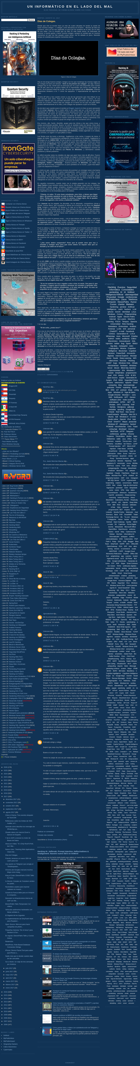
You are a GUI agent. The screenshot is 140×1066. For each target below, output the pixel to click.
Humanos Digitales (124, 580)
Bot (135, 654)
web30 (128, 688)
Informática (110, 905)
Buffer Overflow (114, 656)
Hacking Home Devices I (19, 510)
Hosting (134, 749)
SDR (130, 756)
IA (125, 292)
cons (134, 395)
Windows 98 (127, 961)
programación (131, 373)
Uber (118, 795)
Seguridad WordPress (17, 652)
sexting (124, 568)
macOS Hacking (15, 642)
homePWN (110, 859)
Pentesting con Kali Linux (18, 693)
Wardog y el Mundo (16, 703)
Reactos (128, 788)
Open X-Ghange (122, 932)
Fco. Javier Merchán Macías (53, 461)
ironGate (130, 986)
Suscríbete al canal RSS (14, 251)
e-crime (133, 417)
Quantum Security (16, 491)
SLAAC (128, 678)
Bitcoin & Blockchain (16, 644)
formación (111, 302)
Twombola (109, 957)
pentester (119, 488)
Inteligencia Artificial (114, 294)
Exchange (130, 773)
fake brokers (121, 856)
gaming (123, 434)
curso (111, 490)
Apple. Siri (109, 873)
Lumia (121, 917)
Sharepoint (110, 612)
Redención (9, 941)
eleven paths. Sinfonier (131, 971)
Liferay (122, 915)
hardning (135, 981)
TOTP (123, 480)
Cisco (123, 656)
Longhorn (134, 825)
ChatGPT (114, 331)
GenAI (117, 312)
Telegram (129, 431)
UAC (135, 441)
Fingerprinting (130, 314)
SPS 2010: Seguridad (16, 745)
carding (132, 683)
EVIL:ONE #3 (15, 571)
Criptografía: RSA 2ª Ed (17, 698)
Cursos (113, 304)
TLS (120, 681)
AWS (128, 624)
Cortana (119, 717)
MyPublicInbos (130, 925)
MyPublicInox (120, 927)
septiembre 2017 (12, 809)
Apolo (136, 810)
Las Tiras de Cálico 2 (17, 540)
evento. (128, 974)
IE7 (131, 629)
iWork (133, 707)
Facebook (130, 331)
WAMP (108, 959)
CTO (132, 715)
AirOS (118, 869)
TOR (123, 466)
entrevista (111, 595)
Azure (129, 463)
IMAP (122, 820)
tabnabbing (113, 1003)
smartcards (123, 807)
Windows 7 (131, 370)
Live (130, 751)
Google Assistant (127, 817)
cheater (117, 800)
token (119, 453)
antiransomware (114, 576)
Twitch (107, 844)
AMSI (107, 810)
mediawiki (118, 988)
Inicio (71, 835)
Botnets (120, 461)
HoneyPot (119, 695)
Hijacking (128, 461)
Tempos (125, 321)
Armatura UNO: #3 (16, 588)
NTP (135, 783)
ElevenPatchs (119, 888)
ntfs (128, 988)
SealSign (133, 600)
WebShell (135, 959)
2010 (6, 1011)
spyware (129, 615)
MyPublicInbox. (110, 927)
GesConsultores (121, 895)
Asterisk (110, 812)
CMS (134, 627)
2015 (6, 995)
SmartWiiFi (117, 949)
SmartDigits (133, 947)
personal (131, 329)
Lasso (116, 751)
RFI (126, 644)
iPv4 (129, 419)
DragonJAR (9, 386)
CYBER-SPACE (49, 539)
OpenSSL (124, 620)
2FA (123, 370)
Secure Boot (127, 790)
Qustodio (114, 834)
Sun (107, 556)
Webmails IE (110, 961)
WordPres (117, 966)
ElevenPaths (123, 302)
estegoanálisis (121, 595)
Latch (120, 309)
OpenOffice (112, 529)
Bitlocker (133, 690)
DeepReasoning (113, 659)
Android (112, 317)
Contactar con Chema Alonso (16, 204)
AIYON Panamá (10, 419)
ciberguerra (124, 424)
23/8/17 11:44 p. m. (51, 661)
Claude (117, 473)
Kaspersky (134, 778)
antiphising (112, 849)
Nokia (129, 830)
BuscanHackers (125, 715)
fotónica (109, 761)
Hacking (112, 287)
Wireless (124, 414)
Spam (128, 343)
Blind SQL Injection (128, 368)
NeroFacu (46, 387)
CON (127, 375)
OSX (111, 786)
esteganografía (113, 468)
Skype (123, 563)
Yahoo (120, 519)
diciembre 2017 (11, 799)
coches (116, 602)
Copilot (121, 693)
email (128, 651)
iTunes (108, 986)
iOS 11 (116, 983)
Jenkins (128, 910)
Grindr (126, 898)
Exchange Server (112, 517)
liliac (107, 861)
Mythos (130, 783)
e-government (127, 854)
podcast (123, 390)
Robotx (109, 942)
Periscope (111, 937)
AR (131, 866)
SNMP (115, 705)
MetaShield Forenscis (130, 781)
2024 (6, 774)
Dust (109, 505)
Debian (112, 534)
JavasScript (121, 910)
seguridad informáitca (113, 712)
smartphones (110, 766)
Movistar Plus (116, 475)
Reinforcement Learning (130, 834)
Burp (115, 812)
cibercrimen (113, 361)
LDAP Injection (112, 456)
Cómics (112, 334)
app (122, 556)
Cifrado (135, 363)
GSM (133, 510)
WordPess (110, 966)
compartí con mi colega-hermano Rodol (53, 310)
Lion (130, 641)
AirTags (113, 810)
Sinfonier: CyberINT (16, 659)
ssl (135, 456)
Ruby (114, 541)
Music (135, 641)
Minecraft (128, 922)
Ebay (123, 815)
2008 (6, 1018)
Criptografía (113, 348)
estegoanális (112, 856)
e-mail (121, 331)
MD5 (130, 917)
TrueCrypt (133, 729)
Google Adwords (131, 895)
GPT (126, 397)
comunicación (112, 803)
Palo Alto (126, 786)
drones (116, 549)
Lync (126, 917)
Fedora (111, 776)
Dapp (123, 771)
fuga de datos (130, 392)
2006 (6, 1024)
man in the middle (132, 805)
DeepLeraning (121, 886)
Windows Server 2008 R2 (117, 847)
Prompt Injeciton (128, 937)
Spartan (110, 952)
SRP (135, 942)
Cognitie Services (116, 883)
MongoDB (110, 724)
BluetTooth (115, 878)
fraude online (113, 419)
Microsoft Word (118, 700)
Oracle (111, 412)
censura (110, 685)
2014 (6, 998)
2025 (6, 770)
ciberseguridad (131, 294)
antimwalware (134, 847)
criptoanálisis (110, 568)
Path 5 (108, 541)
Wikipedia (123, 732)
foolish (135, 556)
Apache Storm (117, 871)
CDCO (111, 693)
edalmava (46, 646)
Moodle (127, 700)
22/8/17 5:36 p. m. (51, 423)
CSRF (122, 571)
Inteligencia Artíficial (111, 908)
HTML (113, 507)
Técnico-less (127, 441)
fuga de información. (116, 978)
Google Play (130, 409)
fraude (115, 358)
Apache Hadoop (124, 690)
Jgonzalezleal (48, 614)
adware (132, 470)
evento (130, 595)
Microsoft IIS (126, 754)
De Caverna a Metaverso (18, 535)
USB (124, 541)
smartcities (118, 654)
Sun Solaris (111, 566)
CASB (125, 878)
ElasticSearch (110, 888)
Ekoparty (8, 398)
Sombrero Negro (15, 547)
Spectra (133, 321)
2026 (6, 767)
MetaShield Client (124, 698)
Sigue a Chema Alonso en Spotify (18, 228)
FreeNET (109, 817)
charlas (121, 304)
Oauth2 (126, 554)
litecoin (132, 737)
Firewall (123, 468)
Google (121, 297)
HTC (113, 900)
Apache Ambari (126, 869)
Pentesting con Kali (17, 454)
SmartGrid (109, 949)
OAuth (120, 573)
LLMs (119, 329)
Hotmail (109, 522)
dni (126, 759)
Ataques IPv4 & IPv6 (16, 463)
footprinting (110, 483)
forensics (109, 514)
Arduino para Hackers (17, 605)
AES (131, 739)
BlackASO (135, 766)
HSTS (122, 659)
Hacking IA (14, 488)
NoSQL (119, 702)
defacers (120, 803)
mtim (124, 988)
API (119, 502)
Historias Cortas (14, 522)
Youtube (110, 373)
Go (113, 676)
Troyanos (110, 436)
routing (132, 763)
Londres (116, 917)
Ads (135, 615)
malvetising (111, 988)
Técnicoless (120, 436)
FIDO (116, 891)
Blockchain (123, 351)
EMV (116, 746)
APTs (136, 739)
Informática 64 (129, 534)
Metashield (119, 527)
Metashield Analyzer (113, 783)
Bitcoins (110, 383)
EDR (126, 693)
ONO (121, 930)
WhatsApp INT (14, 532)
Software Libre (115, 400)
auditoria (119, 849)
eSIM (134, 854)
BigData (111, 356)
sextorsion (121, 624)
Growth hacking (133, 720)
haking (133, 856)
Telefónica (132, 299)
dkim (135, 546)
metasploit (123, 346)
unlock (119, 1003)
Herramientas (113, 366)
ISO (133, 903)
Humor (134, 302)
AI (121, 292)
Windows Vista (124, 363)
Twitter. (135, 954)
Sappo (135, 678)
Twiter (129, 954)
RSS (118, 505)
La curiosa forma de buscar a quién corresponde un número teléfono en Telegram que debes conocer (74, 942)
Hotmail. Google (110, 903)
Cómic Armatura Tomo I (17, 618)
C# (135, 742)
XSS (115, 375)
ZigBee (124, 966)
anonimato (121, 463)
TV (117, 622)
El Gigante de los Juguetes (15, 915)
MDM (108, 698)
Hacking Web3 (14, 525)
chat (136, 512)
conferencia (114, 434)
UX (136, 705)
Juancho (46, 739)
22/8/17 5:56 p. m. (51, 438)
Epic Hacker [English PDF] (18, 679)
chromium (124, 800)
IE (122, 778)
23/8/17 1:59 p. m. (51, 625)
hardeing (121, 981)
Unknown (46, 429)
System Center (111, 795)
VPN (122, 490)
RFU (113, 939)
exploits (118, 441)
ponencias (120, 993)
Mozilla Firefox (119, 512)
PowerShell (120, 353)
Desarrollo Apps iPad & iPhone (20, 720)
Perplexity (134, 500)
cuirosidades (109, 971)
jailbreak (131, 407)
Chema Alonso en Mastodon (13, 236)
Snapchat (120, 729)
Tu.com (127, 517)
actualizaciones (113, 798)
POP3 (120, 786)
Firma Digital (131, 524)
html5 (114, 624)
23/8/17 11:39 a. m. (51, 608)
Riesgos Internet (15, 615)
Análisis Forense (15, 627)
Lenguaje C (123, 751)
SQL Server (130, 412)
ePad (121, 971)
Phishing (131, 361)
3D (135, 595)
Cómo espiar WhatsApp (61, 966)
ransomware (127, 483)
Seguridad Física (131, 380)
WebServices (133, 795)
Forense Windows (14, 752)
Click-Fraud (130, 656)
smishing (118, 1000)
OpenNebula (115, 934)
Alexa (133, 497)
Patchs (130, 724)
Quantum (123, 456)
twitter (116, 343)
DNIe (108, 561)
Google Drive (133, 746)
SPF (125, 546)
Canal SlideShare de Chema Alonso (18, 255)
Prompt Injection (115, 446)
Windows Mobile (118, 634)
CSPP (121, 551)
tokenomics (119, 383)
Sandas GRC (112, 729)
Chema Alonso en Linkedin (13, 247)
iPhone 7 (124, 859)
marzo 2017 (10, 981)
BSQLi (116, 578)
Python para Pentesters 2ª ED (20, 676)
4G (113, 639)
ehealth (129, 602)
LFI (135, 629)
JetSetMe (134, 910)
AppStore (133, 712)
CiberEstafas (13, 549)
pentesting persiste (132, 991)
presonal (132, 993)
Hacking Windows (15, 630)
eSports (108, 805)
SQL (134, 756)
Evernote (128, 815)
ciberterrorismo (132, 612)
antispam (124, 537)
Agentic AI (113, 588)
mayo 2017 (10, 975)
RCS (120, 834)
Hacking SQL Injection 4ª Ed (19, 725)
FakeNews (125, 473)
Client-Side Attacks (16, 632)
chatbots (124, 576)
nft (136, 475)
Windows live (124, 683)
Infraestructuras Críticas (17, 649)
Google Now (119, 898)
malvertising (109, 739)
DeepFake (109, 720)
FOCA (117, 321)
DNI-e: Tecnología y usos (17, 742)
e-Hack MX (9, 407)
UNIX (132, 705)
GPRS (122, 402)
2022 (6, 780)
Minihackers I (15, 496)
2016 (6, 992)
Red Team (12, 620)
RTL (123, 788)
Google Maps (120, 676)
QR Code (126, 702)
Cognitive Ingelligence (113, 673)
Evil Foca (110, 466)
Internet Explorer (122, 356)
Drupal (108, 676)
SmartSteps (120, 839)
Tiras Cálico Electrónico (18, 598)
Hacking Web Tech (15, 657)
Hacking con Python (16, 674)
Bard (116, 514)
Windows (111, 314)
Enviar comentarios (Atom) (57, 840)
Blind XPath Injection (124, 627)
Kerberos (123, 722)
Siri (131, 507)
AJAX (123, 866)
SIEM (119, 942)
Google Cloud (130, 551)
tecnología (109, 571)
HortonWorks (115, 820)
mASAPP (111, 710)
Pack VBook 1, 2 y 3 (9, 459)
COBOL (120, 812)
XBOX (135, 522)
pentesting (114, 292)
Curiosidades (52, 374)
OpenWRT (123, 934)
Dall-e (114, 815)
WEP (116, 844)
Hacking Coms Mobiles (17, 730)
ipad (109, 375)
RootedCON (123, 756)
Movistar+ (120, 470)
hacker (126, 519)
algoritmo (110, 637)
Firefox (118, 387)
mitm (131, 346)
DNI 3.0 (135, 883)
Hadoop (129, 659)
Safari (112, 622)
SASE (114, 942)
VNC (112, 844)
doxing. (117, 971)
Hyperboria (116, 778)
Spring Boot (13, 603)
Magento (115, 698)
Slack (129, 793)
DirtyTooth (114, 544)
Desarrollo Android (15, 701)
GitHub (133, 519)
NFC (128, 544)
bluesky (118, 969)
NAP (120, 830)
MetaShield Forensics (114, 754)
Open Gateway (119, 522)
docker (129, 436)
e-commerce (125, 549)
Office (129, 439)
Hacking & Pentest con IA (19, 498)
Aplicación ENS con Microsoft (19, 728)
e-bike (126, 803)
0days (130, 668)
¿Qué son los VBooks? (10, 451)
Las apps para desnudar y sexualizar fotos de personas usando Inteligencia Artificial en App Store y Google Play (75, 918)
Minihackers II (15, 493)
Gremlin (129, 676)
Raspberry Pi (13, 574)
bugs (115, 363)
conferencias (131, 297)
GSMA (119, 607)
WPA (107, 759)
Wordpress (121, 407)
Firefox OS (134, 891)
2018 (6, 793)
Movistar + (126, 395)
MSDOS (108, 620)
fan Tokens (128, 444)
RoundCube (125, 837)
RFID (112, 610)
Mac (114, 485)
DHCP (118, 771)
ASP (109, 690)
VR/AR (114, 502)
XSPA (135, 664)
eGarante (112, 737)
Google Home (112, 580)
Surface (136, 839)
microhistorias (120, 427)
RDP (117, 563)
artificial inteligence (125, 798)
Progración (119, 937)
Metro (122, 922)
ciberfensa (131, 849)
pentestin (118, 710)
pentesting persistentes (124, 861)
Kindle (117, 913)
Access (110, 742)
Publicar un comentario (46, 832)
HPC (109, 900)
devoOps (119, 854)
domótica (125, 637)
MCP (112, 781)
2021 (6, 783)
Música (123, 348)
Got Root (12, 654)
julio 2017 (9, 968)
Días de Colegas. (11, 855)
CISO (116, 571)
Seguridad (121, 583)
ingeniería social (113, 558)
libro (107, 390)
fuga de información (130, 485)
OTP (112, 563)
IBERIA (124, 903)
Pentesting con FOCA (17, 686)
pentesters (119, 495)
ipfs (136, 859)
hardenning (128, 981)
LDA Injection (124, 913)
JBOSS (127, 778)
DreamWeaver (131, 886)
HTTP (122, 431)
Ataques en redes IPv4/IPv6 (19, 723)
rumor (126, 998)
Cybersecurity (131, 532)
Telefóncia (118, 954)
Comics (120, 314)
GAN (127, 571)
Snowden (129, 949)
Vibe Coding (111, 664)
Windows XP (113, 424)
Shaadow (135, 790)
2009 (6, 1015)
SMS (110, 397)
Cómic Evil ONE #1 (16, 610)
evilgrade (115, 805)
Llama (118, 466)
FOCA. (121, 891)
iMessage (133, 666)
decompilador (111, 854)
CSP (109, 881)
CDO (126, 488)
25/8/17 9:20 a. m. (51, 733)
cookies (121, 651)
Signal (116, 793)
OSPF (126, 930)
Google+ (124, 720)
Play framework (126, 832)
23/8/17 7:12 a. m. (51, 533)
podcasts (110, 387)
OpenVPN (124, 724)
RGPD (118, 939)
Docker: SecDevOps (16, 623)
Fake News (122, 449)
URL (119, 957)
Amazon (131, 429)
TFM (119, 842)
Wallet (116, 683)
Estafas (134, 336)
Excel (125, 453)
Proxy (112, 458)
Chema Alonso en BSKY (12, 240)
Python (111, 338)
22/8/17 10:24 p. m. (51, 515)
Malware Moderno (15, 552)
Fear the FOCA (9, 432)
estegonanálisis (133, 759)
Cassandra (120, 881)
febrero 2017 (10, 984)
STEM (117, 944)
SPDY (130, 942)
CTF (116, 693)
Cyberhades (8, 1050)
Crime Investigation (16, 640)
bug (122, 343)
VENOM (135, 957)
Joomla (110, 527)
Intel (136, 607)
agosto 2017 (10, 812)
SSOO (113, 839)
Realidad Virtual (121, 610)
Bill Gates (122, 671)
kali (116, 417)
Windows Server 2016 (17, 466)
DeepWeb (115, 598)
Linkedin (109, 512)
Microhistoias (133, 827)
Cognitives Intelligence (130, 673)
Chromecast (133, 812)
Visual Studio (120, 612)
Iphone (111, 312)
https (135, 436)
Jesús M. (46, 572)
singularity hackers (112, 478)
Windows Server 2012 (17, 715)
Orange (134, 754)
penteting (115, 807)
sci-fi (122, 558)
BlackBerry (130, 671)
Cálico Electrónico (10, 437)
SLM (136, 610)
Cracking (125, 405)
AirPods (114, 690)
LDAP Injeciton (134, 913)
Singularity (123, 793)
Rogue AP (134, 702)
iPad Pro (134, 983)
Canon (126, 812)
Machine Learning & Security (19, 608)
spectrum (130, 1000)
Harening (126, 900)
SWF (126, 944)
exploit (121, 378)
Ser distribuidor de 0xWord (10, 427)
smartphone (111, 461)
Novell (136, 676)
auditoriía (112, 969)
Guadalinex (133, 898)
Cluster (11, 667)
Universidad (115, 324)
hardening (114, 307)
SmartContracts (113, 414)
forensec (135, 976)
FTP (135, 605)
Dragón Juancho (75, 108)
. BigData (135, 864)
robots (130, 456)
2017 (6, 796)
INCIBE (127, 820)
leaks (135, 602)
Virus (128, 583)
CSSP (113, 881)
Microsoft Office (130, 527)
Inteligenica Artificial (124, 908)
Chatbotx (133, 881)
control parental (131, 585)
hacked (133, 424)
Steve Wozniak (126, 632)
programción (124, 996)
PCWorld (109, 427)
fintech (122, 976)
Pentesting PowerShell (17, 669)
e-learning (133, 803)
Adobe (134, 624)
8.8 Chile (8, 390)
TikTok (119, 566)
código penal (133, 851)
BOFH (115, 671)
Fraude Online (13, 735)
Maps (130, 722)
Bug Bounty (13, 566)
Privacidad (111, 297)
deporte (120, 666)
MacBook (116, 620)
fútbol (126, 666)
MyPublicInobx (113, 830)
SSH (119, 541)
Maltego (135, 751)
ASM (117, 639)
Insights (117, 905)
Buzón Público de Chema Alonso (17, 210)
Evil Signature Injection (131, 888)
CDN (113, 768)
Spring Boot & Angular (17, 613)
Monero (135, 722)
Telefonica (126, 681)
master (108, 639)
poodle (126, 993)
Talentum (110, 441)
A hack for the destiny (16, 635)
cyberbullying (130, 622)
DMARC (126, 717)
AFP (136, 807)
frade (107, 978)
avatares (117, 637)
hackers (127, 309)
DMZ (118, 629)
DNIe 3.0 (133, 717)
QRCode (117, 788)
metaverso (111, 439)
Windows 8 (124, 417)
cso (126, 685)
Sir (107, 947)
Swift (108, 842)
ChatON (127, 881)
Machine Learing (122, 920)
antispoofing (112, 666)
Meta (122, 590)
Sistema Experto (114, 947)
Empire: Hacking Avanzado (18, 596)
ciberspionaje (113, 651)
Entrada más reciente (45, 835)
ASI (109, 869)
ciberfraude (110, 851)
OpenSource (123, 529)
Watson (119, 959)
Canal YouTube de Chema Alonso (18, 258)
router (127, 763)
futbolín (135, 978)
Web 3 (129, 959)
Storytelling (13, 530)
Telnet (124, 954)
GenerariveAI (123, 893)
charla (119, 485)
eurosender (121, 974)
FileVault (127, 891)
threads (121, 864)
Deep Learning (125, 358)
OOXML (130, 449)
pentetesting (112, 993)
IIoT (129, 903)
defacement (132, 685)
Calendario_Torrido (122, 500)
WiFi (134, 358)
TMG (108, 954)
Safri (136, 944)
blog (120, 385)
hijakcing (109, 983)
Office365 (134, 544)
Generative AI (131, 378)
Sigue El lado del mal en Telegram (15, 213)
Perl (135, 724)
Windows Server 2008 (129, 646)
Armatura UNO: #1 (16, 593)
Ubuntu (111, 417)
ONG (134, 580)
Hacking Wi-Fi (14, 569)
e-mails (110, 524)
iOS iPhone (127, 983)
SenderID (133, 644)
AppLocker (126, 871)
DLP (136, 639)
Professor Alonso (10, 434)
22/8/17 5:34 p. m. (51, 392)
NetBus (109, 930)
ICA (134, 659)
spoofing (121, 409)
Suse (134, 793)
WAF (109, 634)
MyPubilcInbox (111, 702)
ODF (122, 478)
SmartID (118, 646)
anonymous (130, 649)
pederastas (113, 861)
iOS (124, 329)
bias (130, 546)
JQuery (114, 910)
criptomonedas (114, 370)
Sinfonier (125, 507)
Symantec (114, 842)
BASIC (109, 671)
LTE (108, 781)
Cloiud (108, 883)
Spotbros (116, 952)
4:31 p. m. (70, 371)
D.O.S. (122, 578)
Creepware (111, 771)
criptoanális (131, 969)
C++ (121, 878)
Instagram (134, 478)
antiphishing (115, 556)
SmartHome (113, 451)
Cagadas (109, 744)
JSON (111, 751)
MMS (108, 920)
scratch (123, 668)
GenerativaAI (111, 895)
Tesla (127, 705)
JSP (118, 722)
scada (134, 549)
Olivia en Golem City (18, 503)
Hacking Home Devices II (19, 500)
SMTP (114, 661)
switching (125, 739)
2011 (6, 1008)
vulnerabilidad (120, 766)
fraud (127, 856)
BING (121, 380)
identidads (123, 986)
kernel (118, 568)
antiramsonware (132, 966)
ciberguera (132, 800)
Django (117, 773)
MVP (107, 610)
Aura (118, 336)
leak (134, 419)
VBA (130, 957)
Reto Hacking (127, 324)
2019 (6, 790)
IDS (127, 629)
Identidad (126, 312)
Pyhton (116, 756)
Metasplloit (116, 922)
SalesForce (117, 790)
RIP (122, 939)
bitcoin (116, 368)
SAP (107, 790)
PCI (115, 786)
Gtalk (122, 776)
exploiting (126, 387)
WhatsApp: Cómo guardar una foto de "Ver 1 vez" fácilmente (74, 929)
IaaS (115, 822)
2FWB (135, 668)
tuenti (117, 532)
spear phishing (133, 568)
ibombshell (133, 637)
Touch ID (131, 842)
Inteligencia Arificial (123, 822)
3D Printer (129, 558)
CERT (130, 878)
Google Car (123, 746)
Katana (112, 913)
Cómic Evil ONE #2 (17, 601)
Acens (116, 742)
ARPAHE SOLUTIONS (13, 423)
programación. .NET (113, 996)
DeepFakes (119, 373)
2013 (6, 1002)
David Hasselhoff (124, 588)
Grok (118, 749)
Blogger (131, 541)
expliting (116, 976)
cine (127, 478)
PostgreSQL (118, 727)
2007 (6, 1021)
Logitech (109, 917)
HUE (108, 820)
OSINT (11, 576)
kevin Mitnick (120, 615)
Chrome (131, 434)
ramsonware (132, 996)
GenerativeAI (124, 341)
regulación (118, 739)
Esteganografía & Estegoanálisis (20, 684)
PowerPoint (109, 788)
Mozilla (133, 700)
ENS (121, 539)
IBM (113, 505)
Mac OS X (133, 414)
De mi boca (112, 886)
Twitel (136, 514)
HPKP (135, 817)
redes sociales (128, 400)
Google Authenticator (119, 561)
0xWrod (114, 866)
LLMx (108, 915)
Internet (113, 319)
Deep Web (133, 502)
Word (127, 847)
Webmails (129, 512)
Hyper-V (109, 778)
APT (124, 446)
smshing (130, 807)
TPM (112, 954)
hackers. (114, 981)
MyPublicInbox (9, 1038)
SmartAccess (124, 947)
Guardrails (129, 776)
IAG (113, 722)
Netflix (114, 573)
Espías (123, 773)
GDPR (122, 544)
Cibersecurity (112, 717)
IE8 (107, 751)
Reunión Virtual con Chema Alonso (18, 207)
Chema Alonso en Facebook (16, 243)
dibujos (134, 466)
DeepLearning (130, 495)
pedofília (133, 988)
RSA (120, 546)
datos (133, 490)
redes (118, 338)
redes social (120, 998)
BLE (135, 558)
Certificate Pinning (127, 639)
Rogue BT (117, 837)
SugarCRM (133, 952)
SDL (131, 837)
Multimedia (118, 600)
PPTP (109, 661)
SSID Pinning (110, 944)
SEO (108, 502)
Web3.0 (116, 732)
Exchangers (109, 891)
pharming (135, 861)
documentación (112, 493)
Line (121, 825)
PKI (130, 620)
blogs (130, 390)
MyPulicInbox (129, 927)
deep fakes (111, 615)
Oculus (108, 932)
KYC (107, 913)
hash (115, 761)
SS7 (111, 790)
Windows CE (123, 844)
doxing (110, 549)
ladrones (125, 737)
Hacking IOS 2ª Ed (15, 691)
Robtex (135, 788)
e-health (123, 602)
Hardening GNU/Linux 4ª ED (19, 696)
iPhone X (131, 859)
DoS (123, 629)
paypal (114, 688)
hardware (124, 366)
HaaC (121, 641)
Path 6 (110, 756)
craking (124, 969)
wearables (128, 864)
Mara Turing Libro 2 (16, 559)
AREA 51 (8, 411)
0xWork (108, 866)
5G (137, 688)
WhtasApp (119, 961)
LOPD (108, 485)
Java (124, 439)
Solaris (135, 949)
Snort (123, 949)
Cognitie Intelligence (131, 744)
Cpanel (135, 768)
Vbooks (122, 622)
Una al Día (12, 740)
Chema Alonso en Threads (13, 225)
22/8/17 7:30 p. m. (51, 468)
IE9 (118, 590)
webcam (125, 505)
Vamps (110, 732)
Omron (114, 932)
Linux (134, 312)
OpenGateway (112, 546)
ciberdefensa (118, 685)
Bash (116, 715)
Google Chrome (114, 395)
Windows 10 (118, 392)
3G (116, 524)
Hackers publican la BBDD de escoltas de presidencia (72, 1015)
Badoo (119, 876)
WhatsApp (110, 336)
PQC (122, 644)
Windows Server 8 (131, 964)
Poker (132, 786)
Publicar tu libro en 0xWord (11, 380)
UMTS (110, 683)
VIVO (110, 707)
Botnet (135, 483)
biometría (109, 444)
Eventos (121, 287)
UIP (115, 957)
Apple (119, 317)
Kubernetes (13, 544)
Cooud (124, 883)
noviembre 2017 (12, 802)
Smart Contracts (132, 563)
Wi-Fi (129, 664)
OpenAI (123, 419)
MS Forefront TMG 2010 (17, 747)
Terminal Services (122, 458)
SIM (108, 583)
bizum (125, 849)
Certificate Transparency (123, 768)
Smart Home (128, 573)
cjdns (126, 851)
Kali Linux (132, 453)
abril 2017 (9, 978)
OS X (127, 590)
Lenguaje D (115, 915)
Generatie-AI (117, 817)
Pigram (110, 727)
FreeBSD (115, 893)
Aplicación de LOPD (15, 750)
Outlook (125, 600)
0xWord (6, 1035)
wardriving (121, 688)
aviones (110, 800)
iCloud (128, 707)
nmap (133, 651)
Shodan (112, 405)
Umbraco (124, 957)
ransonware (112, 998)
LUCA (132, 334)
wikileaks (133, 505)
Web (124, 959)
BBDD (112, 715)
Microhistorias (14, 708)
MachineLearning (111, 827)
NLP (124, 830)
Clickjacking (111, 629)
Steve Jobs (122, 593)
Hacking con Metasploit (17, 625)
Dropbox (109, 641)
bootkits (116, 707)
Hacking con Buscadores (17, 737)
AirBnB (128, 766)
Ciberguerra (14, 505)
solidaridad (115, 864)
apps (132, 458)
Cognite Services (118, 744)
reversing (112, 497)
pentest (123, 307)
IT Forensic (9, 403)
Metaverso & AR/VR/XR (17, 517)
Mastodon (109, 632)
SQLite (113, 583)
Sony (126, 729)
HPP (122, 749)
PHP (133, 405)
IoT (117, 390)
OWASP (110, 644)
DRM (109, 815)
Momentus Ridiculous (114, 554)
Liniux (134, 915)
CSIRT (136, 878)
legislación (110, 488)
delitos (108, 688)
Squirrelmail (128, 839)
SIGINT (125, 942)
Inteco (122, 905)
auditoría (125, 338)
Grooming (111, 695)
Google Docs (111, 898)
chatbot (131, 475)
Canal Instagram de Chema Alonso (18, 262)
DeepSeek (133, 488)
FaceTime (117, 720)
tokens (121, 375)
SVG (122, 944)
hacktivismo (132, 493)
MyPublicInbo (120, 925)
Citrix (129, 427)
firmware (128, 976)
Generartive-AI (133, 893)
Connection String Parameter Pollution (119, 605)
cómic (117, 490)
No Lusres (115, 930)
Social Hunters (14, 542)
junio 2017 (10, 971)
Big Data (12, 520)
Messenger (134, 571)
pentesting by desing (129, 710)
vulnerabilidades (112, 539)
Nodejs (117, 724)
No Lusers (122, 319)
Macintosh (119, 781)
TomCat (125, 842)
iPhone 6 (122, 805)
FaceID (132, 693)
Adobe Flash (128, 654)
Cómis (130, 883)
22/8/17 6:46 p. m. (51, 455)
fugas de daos (128, 978)
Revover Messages (130, 939)
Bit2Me (135, 463)
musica (108, 807)
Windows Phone (130, 634)
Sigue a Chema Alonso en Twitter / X (19, 232)
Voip (127, 490)
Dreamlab (8, 394)
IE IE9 (133, 375)
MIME (135, 917)
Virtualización (121, 664)
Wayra (124, 422)
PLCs (117, 644)
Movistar (123, 361)
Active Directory (123, 497)
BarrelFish (126, 876)
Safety (131, 944)
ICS (125, 641)
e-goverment (131, 480)
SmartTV (117, 422)
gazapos (108, 981)
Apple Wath (133, 871)
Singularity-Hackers (11, 1044)
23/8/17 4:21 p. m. (51, 640)
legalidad (110, 473)
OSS (130, 930)
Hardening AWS (14, 527)
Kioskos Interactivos (130, 695)
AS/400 (136, 866)
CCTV (108, 768)
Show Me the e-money (17, 579)
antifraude (124, 734)
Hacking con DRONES (17, 637)
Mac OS (114, 920)
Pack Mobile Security (9, 441)
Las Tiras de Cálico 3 (17, 513)
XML (129, 732)
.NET (129, 402)
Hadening (119, 900)
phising (108, 864)
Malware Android (15, 662)
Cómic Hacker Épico (16, 671)
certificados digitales (129, 566)
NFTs (125, 475)
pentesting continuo (112, 668)
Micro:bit (123, 783)
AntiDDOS (111, 627)
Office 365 (134, 554)
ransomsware (119, 763)
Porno (108, 678)
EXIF (118, 815)
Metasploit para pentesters (21, 713)
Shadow (110, 793)
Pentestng (118, 832)
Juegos (109, 380)
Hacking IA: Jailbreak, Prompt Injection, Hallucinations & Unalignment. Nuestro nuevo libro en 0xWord (63, 852)
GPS (119, 405)
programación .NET (116, 510)
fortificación (118, 397)
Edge (122, 598)
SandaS (121, 705)
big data (113, 346)
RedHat (130, 610)
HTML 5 (108, 722)
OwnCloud (131, 934)
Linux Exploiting (14, 688)
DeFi (136, 578)
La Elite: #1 (14, 581)
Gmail (134, 387)
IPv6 (115, 380)
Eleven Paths (129, 317)
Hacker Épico (14, 711)
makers (118, 483)
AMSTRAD (113, 551)
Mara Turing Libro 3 (16, 557)
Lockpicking (127, 825)
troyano (127, 510)
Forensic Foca (111, 607)
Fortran (109, 893)
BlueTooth (114, 431)
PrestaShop (126, 727)
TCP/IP (135, 632)
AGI (119, 866)
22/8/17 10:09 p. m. (51, 493)
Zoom (117, 734)
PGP (136, 539)
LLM (134, 309)
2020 (6, 787)
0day (122, 532)
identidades (115, 986)
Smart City (110, 646)
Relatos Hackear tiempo (17, 554)
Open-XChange (132, 932)
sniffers (131, 537)
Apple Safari (121, 617)
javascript (132, 422)
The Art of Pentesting (16, 515)
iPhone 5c (117, 859)
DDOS (108, 598)
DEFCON (130, 578)
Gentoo (117, 776)
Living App (113, 429)
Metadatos (112, 326)
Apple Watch (123, 742)
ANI (127, 866)
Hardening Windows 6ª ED (17, 732)
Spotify (128, 522)
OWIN (135, 930)
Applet (131, 742)
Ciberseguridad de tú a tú (18, 537)
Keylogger (115, 825)
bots (128, 466)
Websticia (131, 593)
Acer (113, 869)
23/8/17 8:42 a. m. (51, 566)
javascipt (121, 761)
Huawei (118, 903)
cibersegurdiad (119, 851)
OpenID (108, 934)
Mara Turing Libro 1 (16, 561)
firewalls (119, 737)
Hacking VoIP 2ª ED (16, 706)
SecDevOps (113, 593)
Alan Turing (120, 810)
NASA (136, 927)
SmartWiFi (128, 514)
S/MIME (108, 705)
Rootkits (117, 632)
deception (131, 734)
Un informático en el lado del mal (70, 6)
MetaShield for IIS (123, 827)
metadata (112, 409)
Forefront (129, 598)
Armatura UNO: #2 (16, 591)
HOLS (136, 776)
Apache (128, 383)
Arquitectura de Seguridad (19, 508)
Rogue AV (110, 837)
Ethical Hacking (14, 461)
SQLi (119, 507)
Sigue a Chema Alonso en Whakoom (19, 221)
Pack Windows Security (10, 444)
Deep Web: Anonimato (17, 664)
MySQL (113, 407)
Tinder (134, 681)
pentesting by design (119, 991)
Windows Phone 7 (119, 964)
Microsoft (126, 336)
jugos (135, 986)
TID (126, 470)
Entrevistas (123, 326)
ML (121, 517)
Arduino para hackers (17, 456)
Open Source (112, 378)
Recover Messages (118, 678)
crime (121, 759)
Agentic (125, 502)
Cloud (109, 422)
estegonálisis (112, 974)
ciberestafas (123, 451)
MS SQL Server (113, 480)
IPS (132, 820)
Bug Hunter (14, 486)
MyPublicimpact (9, 1041)
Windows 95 (114, 759)
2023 (6, 777)
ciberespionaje (129, 385)
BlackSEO (109, 500)
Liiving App (129, 915)
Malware (130, 304)
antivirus (132, 529)
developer (123, 429)
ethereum (123, 493)
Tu (136, 842)
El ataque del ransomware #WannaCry (67, 954)
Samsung (121, 661)
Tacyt (135, 439)
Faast (135, 427)
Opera (133, 590)
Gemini (132, 397)
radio (118, 439)
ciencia (122, 707)
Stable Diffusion (131, 661)
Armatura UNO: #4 (16, 586)
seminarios (125, 712)
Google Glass (111, 749)
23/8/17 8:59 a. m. (51, 577)
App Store (111, 617)
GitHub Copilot (128, 607)
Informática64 (114, 537)
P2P (121, 514)
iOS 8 (120, 983)
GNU (115, 641)
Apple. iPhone (117, 873)
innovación (131, 353)
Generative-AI (122, 334)
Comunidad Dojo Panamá (14, 415)
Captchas (121, 524)
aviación (135, 798)
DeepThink (110, 773)
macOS (111, 495)
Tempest (109, 602)
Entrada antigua (94, 835)
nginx (127, 761)
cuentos (128, 556)
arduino (110, 532)
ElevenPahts (131, 617)
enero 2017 (10, 988)
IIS (133, 402)
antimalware (113, 402)
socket (124, 1000)
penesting (109, 991)
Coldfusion (110, 746)
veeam (125, 1003)
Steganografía (112, 681)
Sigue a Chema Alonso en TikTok (17, 217)
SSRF (134, 727)
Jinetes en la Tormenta (17, 564)
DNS (112, 390)
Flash (134, 815)
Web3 (134, 343)
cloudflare (118, 444)
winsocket (131, 1003)
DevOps (119, 534)
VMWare (124, 795)
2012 (6, 1005)
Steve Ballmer (124, 952)
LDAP (135, 444)
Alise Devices (128, 810)
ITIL (137, 903)
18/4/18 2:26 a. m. (51, 826)
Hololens (133, 900)
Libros (124, 299)
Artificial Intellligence (128, 873)
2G (133, 688)
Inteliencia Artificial (131, 905)
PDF (134, 461)
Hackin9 (128, 749)
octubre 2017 (11, 806)
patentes (110, 654)
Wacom (113, 959)
